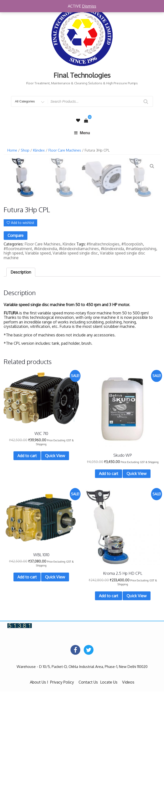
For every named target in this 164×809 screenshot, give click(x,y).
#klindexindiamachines (79, 366)
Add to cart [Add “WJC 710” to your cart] (27, 573)
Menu (82, 133)
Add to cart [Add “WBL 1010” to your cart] (27, 694)
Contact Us (88, 799)
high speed (13, 370)
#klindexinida (112, 366)
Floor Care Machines (64, 150)
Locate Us (108, 799)
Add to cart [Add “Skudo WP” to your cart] (108, 591)
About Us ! (39, 799)
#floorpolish (132, 361)
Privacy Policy (62, 799)
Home (12, 150)
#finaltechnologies (103, 361)
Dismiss (89, 6)
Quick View (55, 573)
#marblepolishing (141, 366)
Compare (15, 353)
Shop (25, 150)
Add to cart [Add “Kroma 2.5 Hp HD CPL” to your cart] (108, 713)
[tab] (20, 389)
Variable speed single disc (75, 370)
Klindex (39, 150)
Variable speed (38, 370)
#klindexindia (45, 366)
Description (21, 389)
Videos (128, 799)
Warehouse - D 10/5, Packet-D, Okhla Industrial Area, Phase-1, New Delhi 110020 (82, 784)
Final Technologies (82, 75)
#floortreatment (18, 366)
